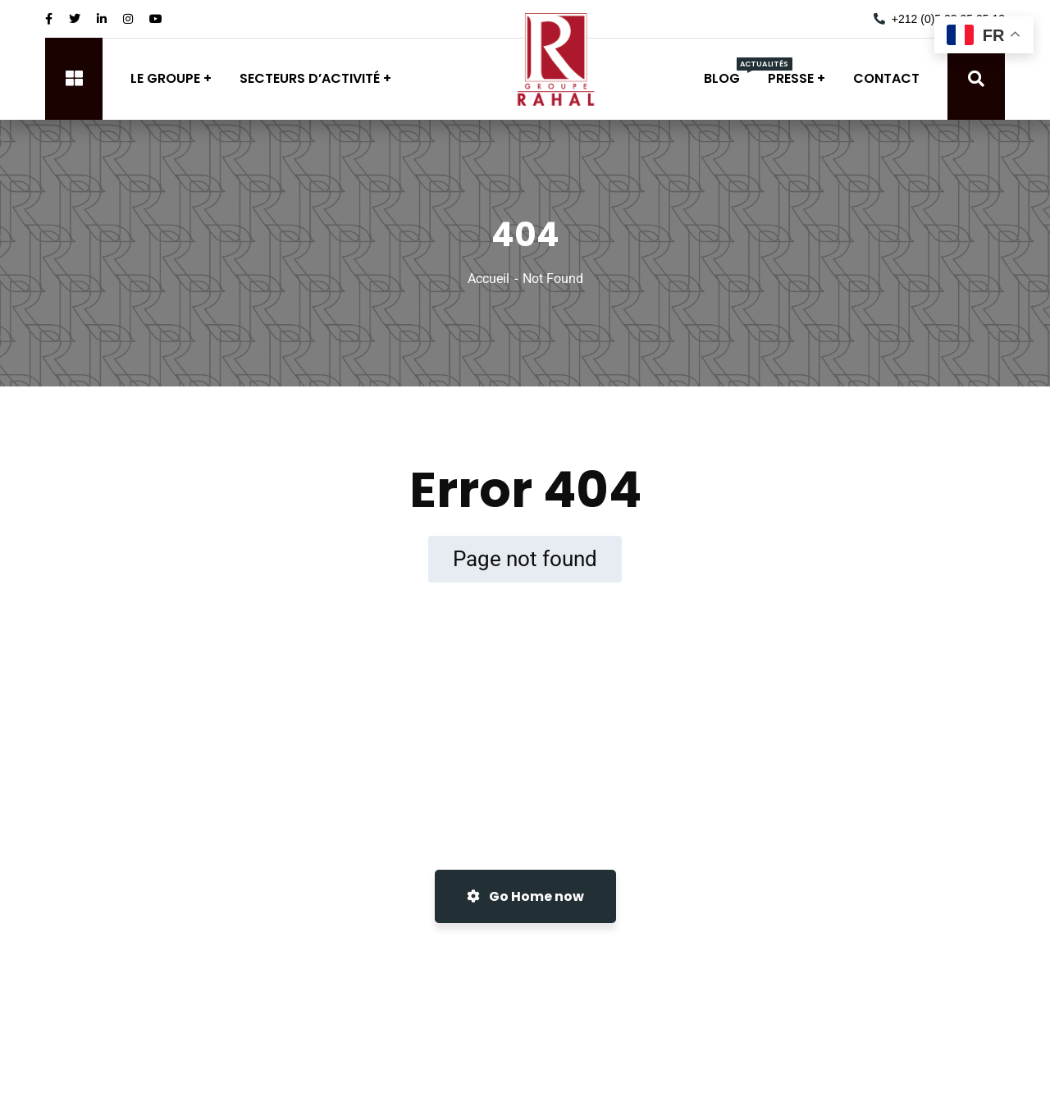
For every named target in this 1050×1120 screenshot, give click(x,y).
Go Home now (525, 896)
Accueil (488, 278)
